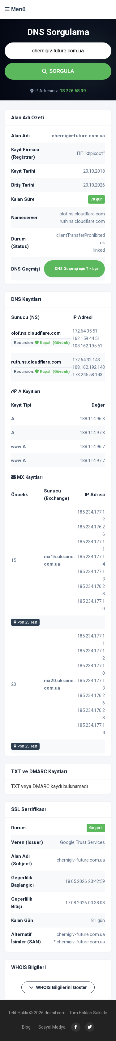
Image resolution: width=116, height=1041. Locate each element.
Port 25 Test (25, 622)
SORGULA (58, 71)
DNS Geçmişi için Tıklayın (77, 269)
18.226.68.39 (73, 90)
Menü (15, 9)
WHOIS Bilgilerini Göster (58, 987)
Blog (26, 1027)
